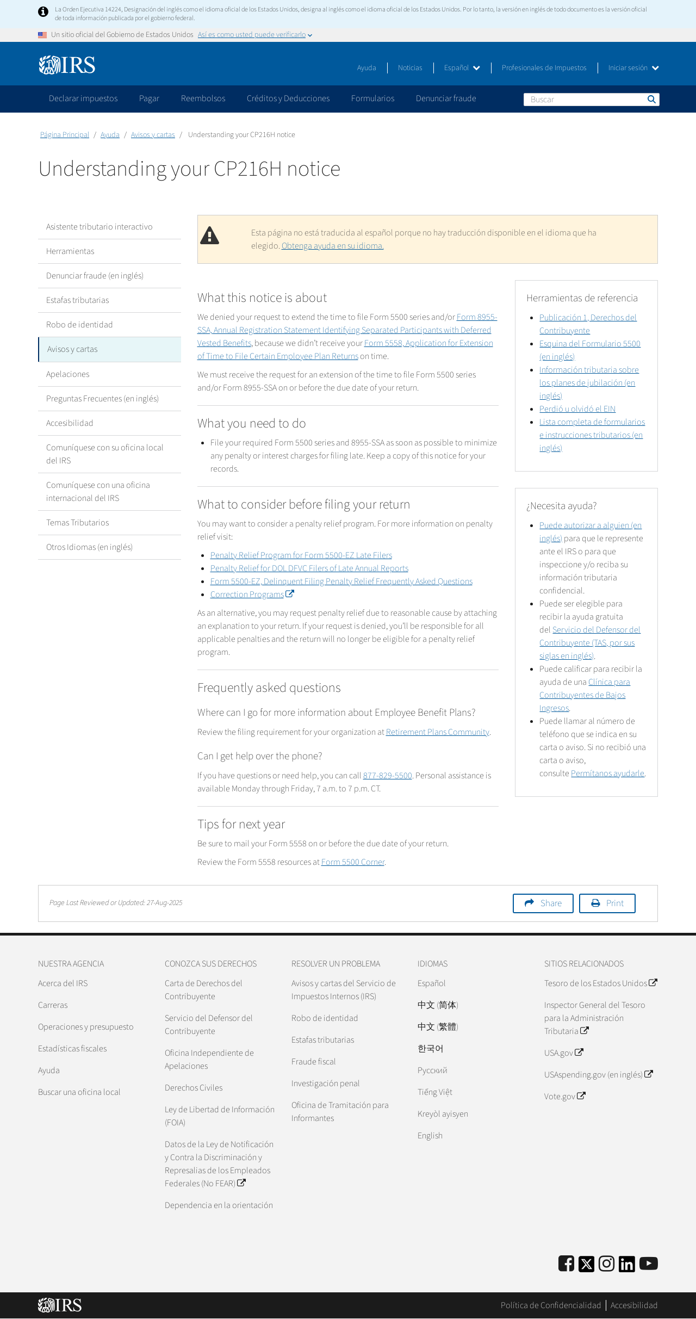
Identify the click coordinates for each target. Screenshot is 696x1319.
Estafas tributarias (77, 300)
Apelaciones (67, 374)
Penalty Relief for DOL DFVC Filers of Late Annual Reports (309, 568)
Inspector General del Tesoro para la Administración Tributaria (594, 1018)
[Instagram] (606, 1264)
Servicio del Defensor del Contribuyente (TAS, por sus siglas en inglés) (590, 643)
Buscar (651, 99)
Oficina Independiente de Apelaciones (209, 1059)
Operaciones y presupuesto (86, 1027)
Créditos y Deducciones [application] (288, 98)
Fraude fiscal (313, 1062)
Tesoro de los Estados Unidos (600, 983)
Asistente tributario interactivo (99, 227)
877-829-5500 (387, 776)
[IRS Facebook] (566, 1264)
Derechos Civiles (193, 1088)
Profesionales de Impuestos (544, 68)
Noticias (410, 68)
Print (615, 903)
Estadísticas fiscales (72, 1049)
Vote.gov (564, 1097)
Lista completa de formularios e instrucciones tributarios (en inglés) (592, 435)
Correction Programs (252, 594)
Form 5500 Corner (352, 862)
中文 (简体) (438, 1005)
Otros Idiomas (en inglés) (89, 547)
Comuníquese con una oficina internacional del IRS (98, 491)
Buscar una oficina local (79, 1092)
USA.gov (563, 1053)
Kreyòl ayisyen (443, 1114)
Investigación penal (325, 1083)
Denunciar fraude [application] (446, 98)
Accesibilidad (70, 423)
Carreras (52, 1005)
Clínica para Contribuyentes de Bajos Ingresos (584, 695)
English (430, 1136)
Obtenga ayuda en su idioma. (333, 246)
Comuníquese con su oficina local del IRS (105, 453)
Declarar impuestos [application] (83, 98)
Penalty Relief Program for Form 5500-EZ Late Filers (301, 555)
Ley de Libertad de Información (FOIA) (220, 1116)
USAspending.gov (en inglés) (598, 1075)
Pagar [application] (149, 98)
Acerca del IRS (63, 983)
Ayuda (366, 68)
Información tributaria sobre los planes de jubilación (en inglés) (589, 383)
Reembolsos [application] (203, 98)
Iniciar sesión (633, 68)
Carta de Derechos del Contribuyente (204, 989)
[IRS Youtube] (648, 1264)
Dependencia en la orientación (219, 1205)
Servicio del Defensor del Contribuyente (209, 1024)
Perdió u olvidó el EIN (577, 409)
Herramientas (70, 251)
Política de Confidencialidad (551, 1305)
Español (462, 68)
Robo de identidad (79, 325)
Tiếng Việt (435, 1092)
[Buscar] (592, 99)
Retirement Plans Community (437, 732)
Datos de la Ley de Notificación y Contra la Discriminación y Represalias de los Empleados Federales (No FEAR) (219, 1164)
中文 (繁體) (438, 1027)
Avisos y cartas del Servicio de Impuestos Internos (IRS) (343, 989)
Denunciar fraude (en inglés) (95, 276)
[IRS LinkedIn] (627, 1267)
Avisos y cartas (153, 134)
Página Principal (64, 134)
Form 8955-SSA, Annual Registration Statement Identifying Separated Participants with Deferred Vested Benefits (347, 330)
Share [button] (551, 903)
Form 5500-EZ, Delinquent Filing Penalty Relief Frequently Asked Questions (341, 581)
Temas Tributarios (77, 522)
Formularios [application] (372, 98)
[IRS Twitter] (587, 1267)
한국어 (431, 1049)
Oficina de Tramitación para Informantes (340, 1111)
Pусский (433, 1070)
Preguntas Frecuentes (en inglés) (102, 398)
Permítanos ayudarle (607, 773)
